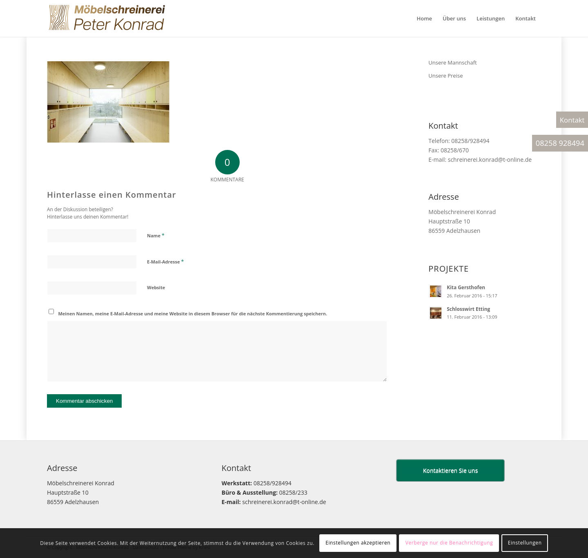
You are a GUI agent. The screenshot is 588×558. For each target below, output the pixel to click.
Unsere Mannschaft (452, 62)
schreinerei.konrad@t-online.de (490, 159)
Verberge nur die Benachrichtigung (449, 542)
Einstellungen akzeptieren (357, 542)
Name (156, 235)
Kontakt (572, 120)
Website (156, 287)
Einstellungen (525, 542)
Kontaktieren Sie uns (450, 470)
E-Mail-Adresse (165, 261)
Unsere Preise (445, 75)
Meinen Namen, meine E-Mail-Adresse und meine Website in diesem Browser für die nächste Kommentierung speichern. (192, 313)
